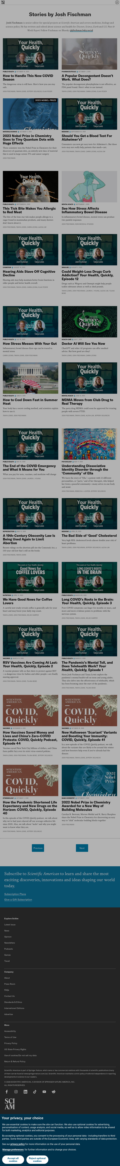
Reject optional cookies (37, 1159)
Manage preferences (13, 1149)
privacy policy (17, 1144)
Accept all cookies (13, 1159)
